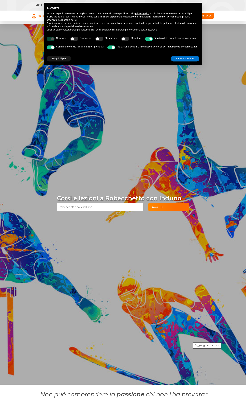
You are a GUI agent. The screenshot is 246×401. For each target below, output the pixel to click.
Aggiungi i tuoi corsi (207, 345)
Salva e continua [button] (185, 58)
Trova (156, 207)
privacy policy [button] (142, 13)
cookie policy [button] (70, 20)
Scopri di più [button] (59, 58)
